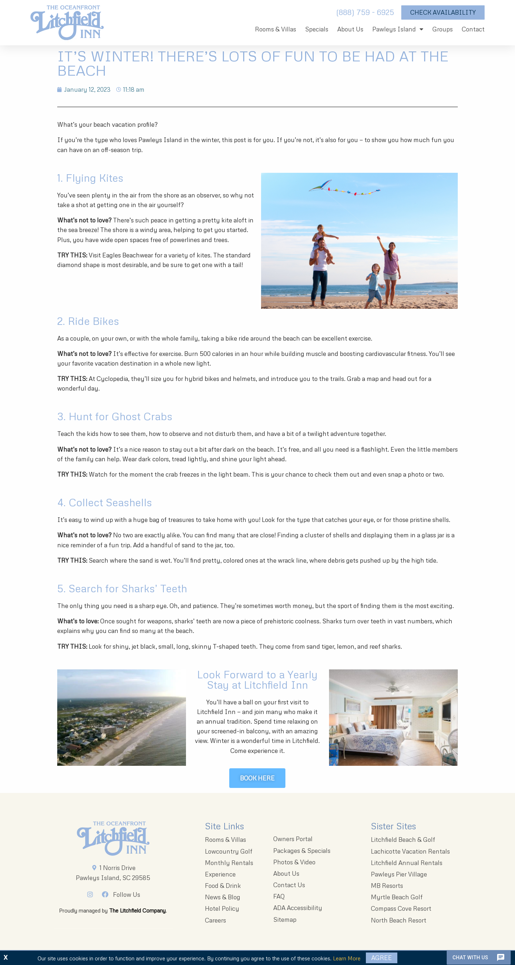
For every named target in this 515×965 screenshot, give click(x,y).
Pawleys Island (397, 29)
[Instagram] (92, 894)
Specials (316, 29)
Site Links (224, 825)
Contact (473, 29)
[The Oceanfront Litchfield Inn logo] (67, 24)
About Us (350, 29)
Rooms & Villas (275, 29)
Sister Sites (393, 825)
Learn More (346, 958)
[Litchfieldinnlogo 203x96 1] (113, 838)
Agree (381, 957)
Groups (442, 29)
